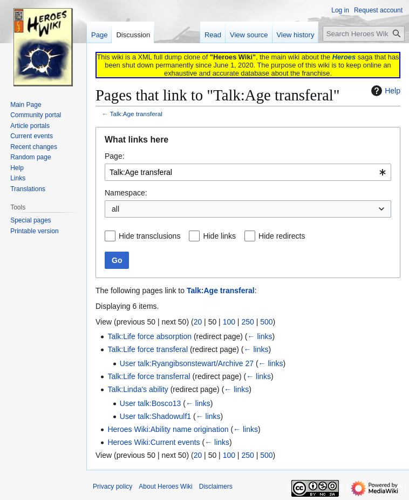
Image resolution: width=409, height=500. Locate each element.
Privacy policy (112, 486)
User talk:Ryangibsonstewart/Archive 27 (187, 363)
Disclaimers (216, 486)
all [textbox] (115, 209)
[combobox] (248, 172)
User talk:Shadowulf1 (155, 416)
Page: (115, 156)
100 (229, 321)
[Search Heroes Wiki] (364, 34)
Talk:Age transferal (136, 113)
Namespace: (126, 192)
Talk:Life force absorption (149, 336)
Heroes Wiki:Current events (153, 442)
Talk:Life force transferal (147, 349)
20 (198, 321)
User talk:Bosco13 (150, 403)
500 (266, 321)
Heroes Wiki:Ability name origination (167, 429)
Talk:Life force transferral (148, 376)
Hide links (219, 236)
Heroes (344, 57)
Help (384, 90)
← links (260, 336)
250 (247, 321)
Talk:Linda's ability (137, 389)
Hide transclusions (149, 236)
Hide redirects (281, 236)
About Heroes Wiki (165, 486)
